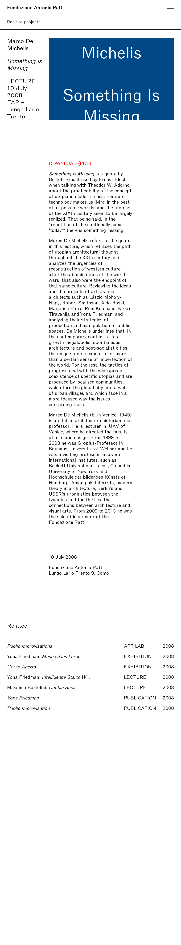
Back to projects (24, 21)
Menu (170, 7)
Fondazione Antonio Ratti (35, 7)
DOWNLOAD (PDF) (70, 163)
